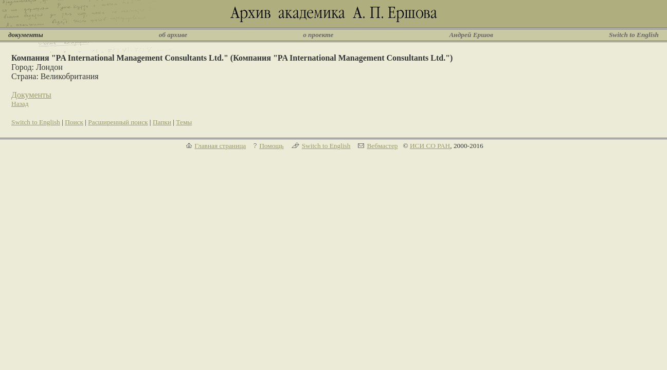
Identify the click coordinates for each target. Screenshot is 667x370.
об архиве (173, 35)
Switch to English (634, 35)
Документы (31, 94)
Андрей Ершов (471, 35)
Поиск (74, 122)
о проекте (318, 35)
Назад (20, 103)
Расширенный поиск (118, 122)
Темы (184, 122)
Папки (162, 122)
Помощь (271, 146)
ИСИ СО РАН (430, 146)
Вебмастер (382, 146)
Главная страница (220, 146)
